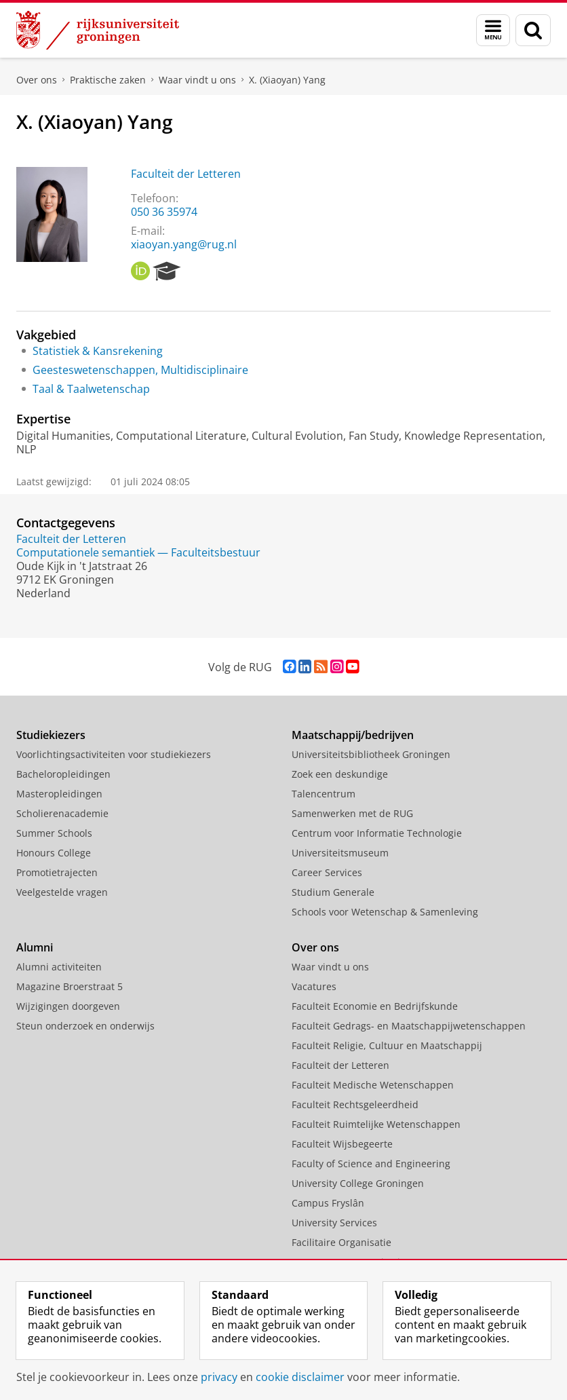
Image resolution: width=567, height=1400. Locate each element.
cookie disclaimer (300, 1376)
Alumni (34, 947)
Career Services (327, 872)
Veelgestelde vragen (62, 892)
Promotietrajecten (57, 872)
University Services (334, 1222)
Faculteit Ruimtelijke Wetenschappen (376, 1124)
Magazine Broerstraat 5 (69, 986)
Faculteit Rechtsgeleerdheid (355, 1104)
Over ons (36, 79)
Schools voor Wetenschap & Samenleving (385, 911)
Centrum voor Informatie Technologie (377, 833)
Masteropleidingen (59, 793)
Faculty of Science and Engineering (371, 1163)
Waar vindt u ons (197, 79)
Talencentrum (323, 793)
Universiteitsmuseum (340, 852)
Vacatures (314, 986)
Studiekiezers (50, 735)
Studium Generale (333, 892)
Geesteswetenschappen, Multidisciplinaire (140, 369)
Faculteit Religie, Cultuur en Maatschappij (387, 1045)
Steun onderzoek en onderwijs (85, 1025)
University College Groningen (358, 1183)
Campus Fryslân (328, 1202)
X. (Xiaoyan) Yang (287, 79)
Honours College (53, 852)
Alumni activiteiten (59, 966)
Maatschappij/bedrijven (353, 735)
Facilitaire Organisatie (341, 1242)
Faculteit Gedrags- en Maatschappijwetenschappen (409, 1025)
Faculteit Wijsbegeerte (342, 1143)
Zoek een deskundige (340, 774)
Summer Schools (54, 833)
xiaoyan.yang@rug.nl (184, 244)
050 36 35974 (164, 211)
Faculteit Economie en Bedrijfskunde (375, 1006)
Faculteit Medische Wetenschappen (373, 1084)
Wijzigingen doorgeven (68, 1006)
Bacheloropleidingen (63, 774)
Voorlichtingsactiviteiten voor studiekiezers (113, 754)
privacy (219, 1376)
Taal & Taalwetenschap (91, 388)
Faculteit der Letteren (186, 173)
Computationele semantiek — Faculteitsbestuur (138, 552)
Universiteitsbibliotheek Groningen (371, 754)
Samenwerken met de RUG (352, 813)
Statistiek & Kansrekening (98, 350)
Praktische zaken (108, 79)
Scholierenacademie (62, 813)
